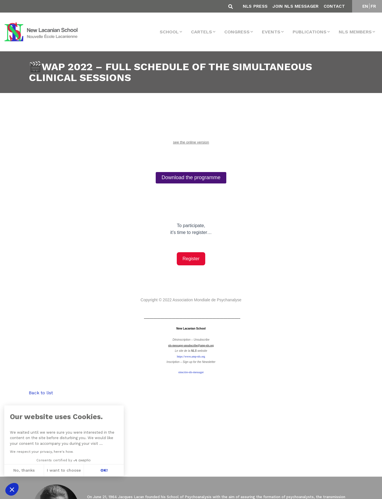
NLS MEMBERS (355, 32)
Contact (334, 6)
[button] (12, 489)
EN (365, 6)
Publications (309, 32)
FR (373, 6)
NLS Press (255, 6)
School (169, 32)
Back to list (41, 392)
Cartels (201, 32)
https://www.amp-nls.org (191, 356)
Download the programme (190, 177)
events (271, 32)
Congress (237, 32)
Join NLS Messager (295, 6)
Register (191, 258)
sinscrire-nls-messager (191, 372)
